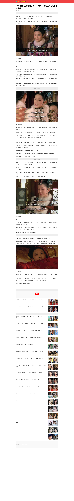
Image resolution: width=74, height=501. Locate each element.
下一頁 (37, 333)
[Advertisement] (37, 167)
